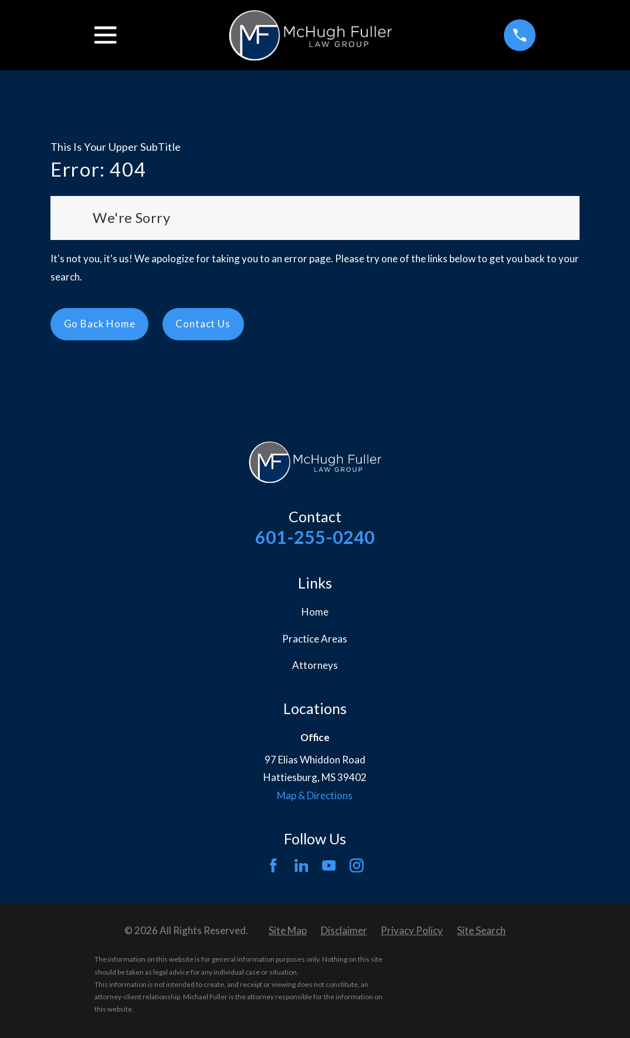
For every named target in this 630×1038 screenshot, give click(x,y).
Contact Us (203, 323)
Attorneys (315, 665)
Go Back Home (100, 323)
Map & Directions (315, 795)
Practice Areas (314, 639)
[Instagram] (357, 865)
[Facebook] (273, 865)
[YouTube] (329, 865)
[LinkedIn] (301, 865)
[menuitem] (288, 931)
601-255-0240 (315, 536)
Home (315, 612)
